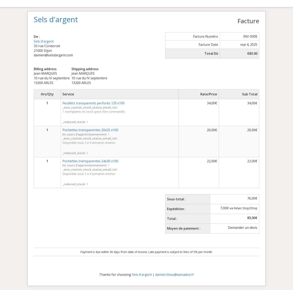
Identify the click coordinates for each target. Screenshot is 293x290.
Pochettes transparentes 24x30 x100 (90, 161)
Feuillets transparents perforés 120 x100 (93, 103)
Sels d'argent (44, 41)
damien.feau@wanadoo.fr (174, 274)
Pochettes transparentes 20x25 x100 (90, 130)
